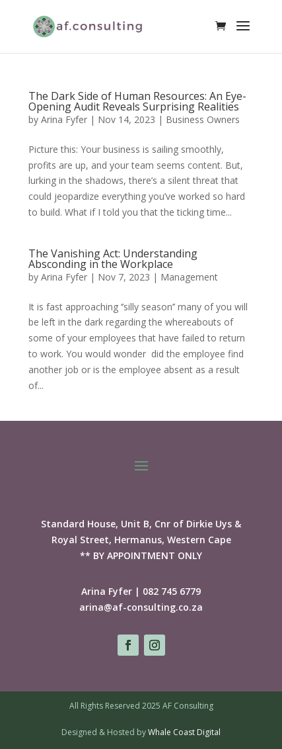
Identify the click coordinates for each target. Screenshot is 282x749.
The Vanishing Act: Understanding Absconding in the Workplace (112, 258)
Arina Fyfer (64, 119)
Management (189, 277)
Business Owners (203, 119)
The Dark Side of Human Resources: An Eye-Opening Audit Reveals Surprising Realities (137, 101)
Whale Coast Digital (184, 732)
